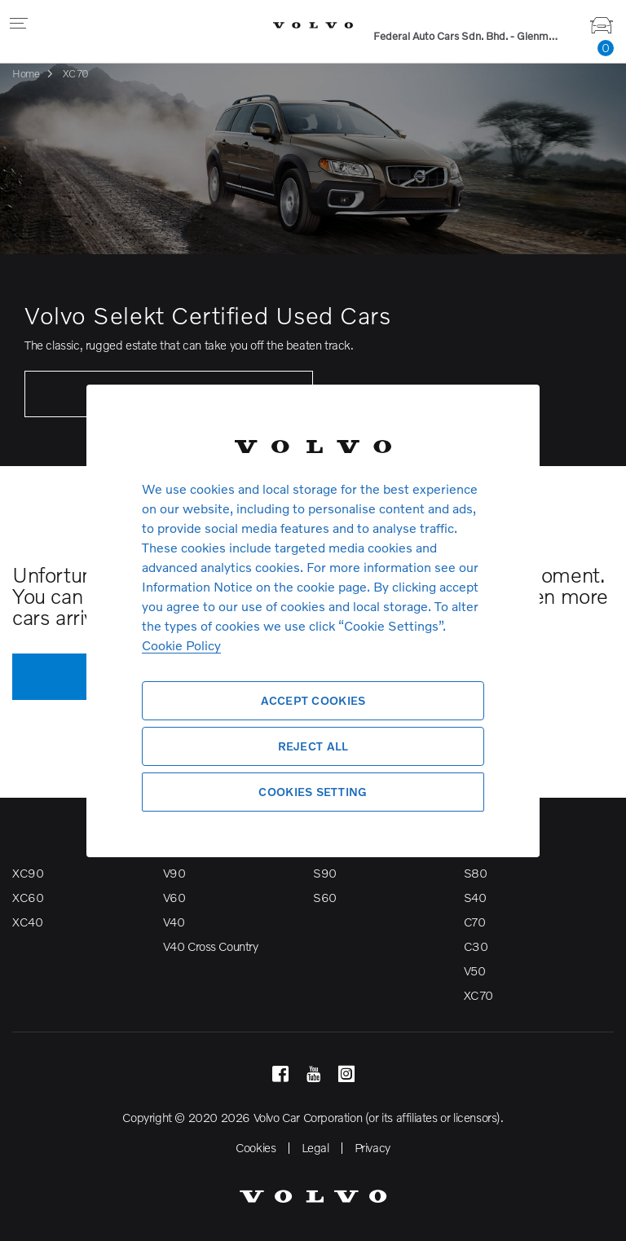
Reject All (313, 746)
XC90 (27, 872)
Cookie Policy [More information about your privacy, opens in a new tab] (181, 645)
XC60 (27, 897)
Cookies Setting (312, 792)
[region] (313, 620)
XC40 (27, 921)
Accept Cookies (313, 700)
